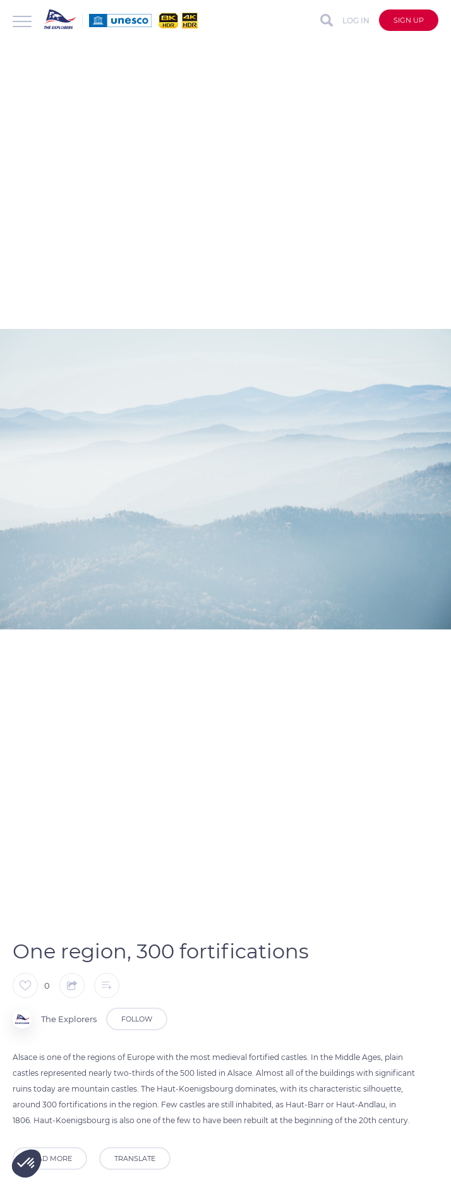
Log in (356, 20)
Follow (136, 1019)
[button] (26, 1163)
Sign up (409, 20)
